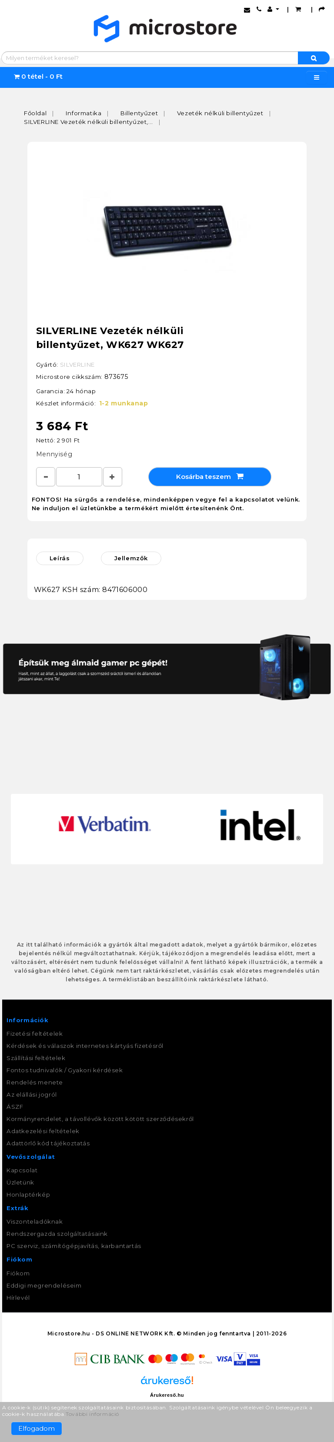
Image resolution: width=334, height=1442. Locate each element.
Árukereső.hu (167, 1395)
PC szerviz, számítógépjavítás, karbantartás (74, 1245)
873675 (116, 377)
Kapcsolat (22, 1170)
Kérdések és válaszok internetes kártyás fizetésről (85, 1045)
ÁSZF (15, 1106)
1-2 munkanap (123, 403)
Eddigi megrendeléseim (44, 1285)
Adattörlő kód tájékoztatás (48, 1143)
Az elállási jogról (32, 1094)
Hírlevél (18, 1297)
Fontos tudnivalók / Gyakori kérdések (65, 1070)
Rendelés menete (35, 1082)
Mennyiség (54, 454)
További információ (92, 1414)
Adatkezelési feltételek (43, 1131)
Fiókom (18, 1273)
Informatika (84, 113)
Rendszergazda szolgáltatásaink (57, 1233)
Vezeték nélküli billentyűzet (220, 113)
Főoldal (35, 113)
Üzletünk (20, 1182)
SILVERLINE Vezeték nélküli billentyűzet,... (88, 121)
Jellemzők (131, 558)
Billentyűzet (139, 113)
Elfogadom (36, 1428)
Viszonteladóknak (35, 1221)
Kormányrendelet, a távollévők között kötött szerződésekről (100, 1118)
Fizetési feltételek (35, 1033)
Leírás (60, 558)
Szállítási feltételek (36, 1057)
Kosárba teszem (210, 476)
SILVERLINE (77, 364)
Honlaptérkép (28, 1194)
